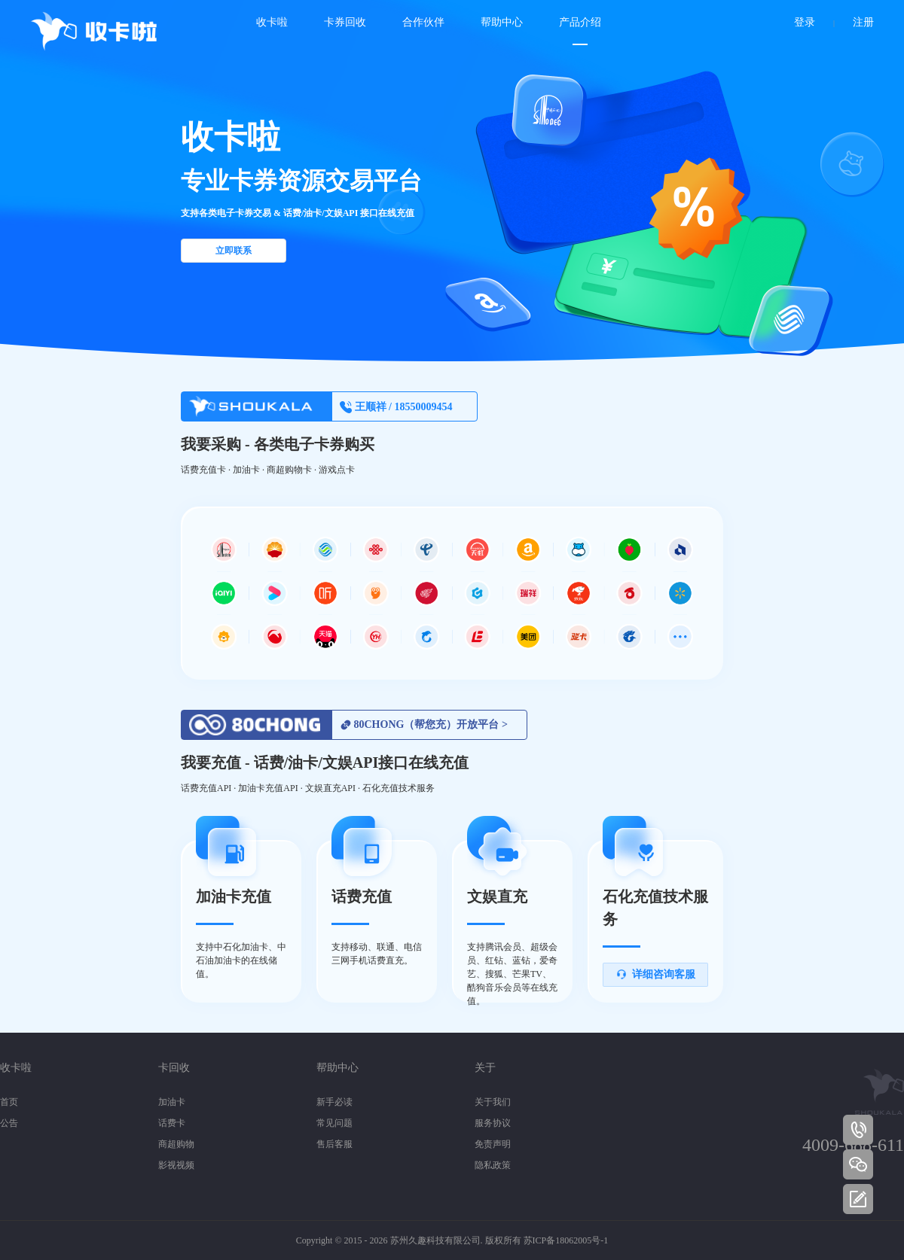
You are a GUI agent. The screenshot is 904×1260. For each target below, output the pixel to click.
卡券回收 (345, 22)
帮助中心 (502, 22)
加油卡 (171, 1102)
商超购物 (176, 1144)
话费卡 (171, 1123)
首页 (9, 1102)
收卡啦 (272, 22)
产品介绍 (580, 22)
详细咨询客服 (655, 974)
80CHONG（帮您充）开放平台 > (424, 725)
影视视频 (176, 1165)
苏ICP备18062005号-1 (566, 1240)
